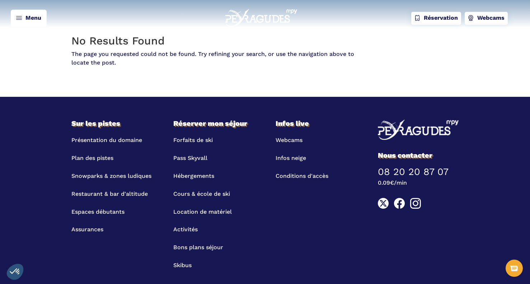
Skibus (182, 265)
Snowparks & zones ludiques (111, 175)
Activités (185, 229)
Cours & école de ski (201, 193)
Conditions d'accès (302, 175)
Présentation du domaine (106, 140)
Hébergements (193, 175)
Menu (28, 18)
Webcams (486, 18)
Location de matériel (202, 211)
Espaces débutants (98, 211)
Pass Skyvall (190, 158)
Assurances (87, 229)
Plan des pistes (92, 158)
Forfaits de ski (193, 140)
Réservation (436, 18)
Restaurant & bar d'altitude (109, 193)
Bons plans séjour (198, 247)
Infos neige (291, 158)
